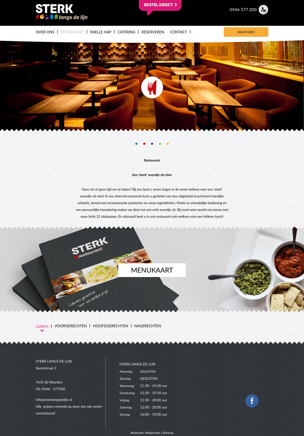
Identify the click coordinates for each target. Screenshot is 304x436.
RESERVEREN (153, 32)
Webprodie (152, 432)
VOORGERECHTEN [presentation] (70, 326)
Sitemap (168, 432)
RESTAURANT (72, 32)
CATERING (126, 32)
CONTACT (178, 32)
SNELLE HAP (100, 32)
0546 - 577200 (53, 389)
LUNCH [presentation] (42, 326)
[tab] (44, 326)
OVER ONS (45, 32)
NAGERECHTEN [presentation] (147, 326)
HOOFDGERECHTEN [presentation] (110, 326)
